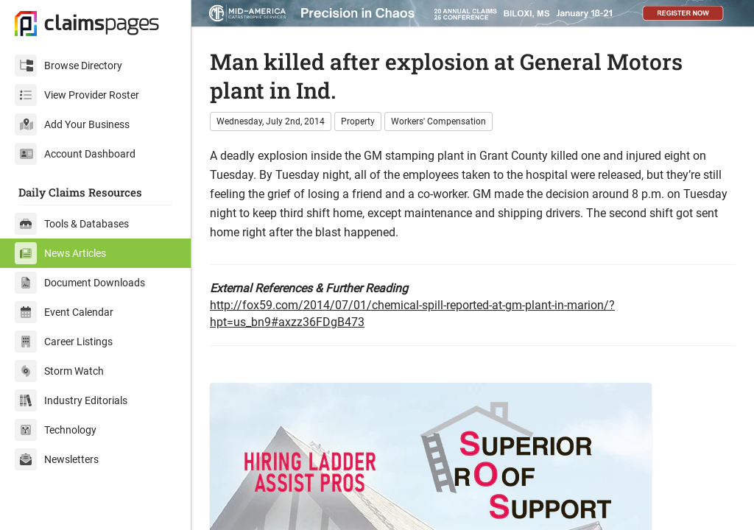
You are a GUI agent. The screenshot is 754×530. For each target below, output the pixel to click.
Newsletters (57, 459)
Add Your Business (72, 124)
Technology (55, 430)
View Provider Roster (77, 95)
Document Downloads (80, 283)
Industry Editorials (71, 400)
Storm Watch (59, 371)
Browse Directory (68, 65)
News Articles (60, 253)
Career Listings (64, 342)
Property (358, 121)
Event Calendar (64, 312)
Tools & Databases (72, 224)
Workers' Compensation (438, 121)
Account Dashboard (75, 154)
